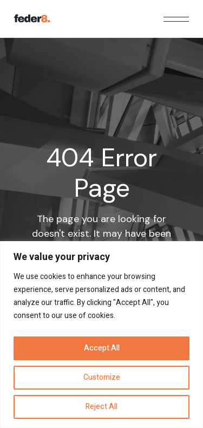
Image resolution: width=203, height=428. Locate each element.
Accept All (102, 348)
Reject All (101, 406)
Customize (101, 377)
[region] (101, 334)
